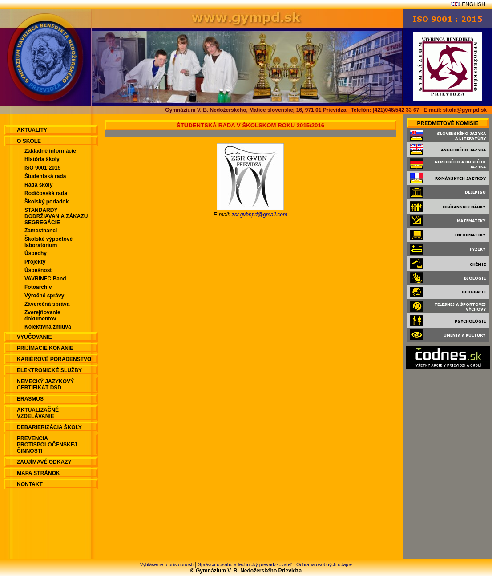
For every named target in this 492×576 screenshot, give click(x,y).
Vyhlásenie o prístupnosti (167, 564)
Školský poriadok (46, 202)
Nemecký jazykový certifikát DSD (45, 384)
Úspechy (35, 253)
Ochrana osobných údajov (324, 564)
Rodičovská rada (45, 193)
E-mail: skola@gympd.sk (455, 110)
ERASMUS (30, 399)
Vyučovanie (34, 337)
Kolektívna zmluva (47, 327)
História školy (42, 159)
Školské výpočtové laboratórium (48, 242)
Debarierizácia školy (49, 427)
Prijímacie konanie (45, 348)
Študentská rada (45, 176)
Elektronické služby (49, 370)
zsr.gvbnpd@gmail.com (259, 214)
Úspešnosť (38, 270)
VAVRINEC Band (45, 279)
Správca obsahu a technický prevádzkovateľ (245, 564)
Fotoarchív (38, 287)
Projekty (34, 262)
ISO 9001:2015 (42, 168)
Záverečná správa (46, 304)
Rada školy (38, 185)
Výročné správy (44, 295)
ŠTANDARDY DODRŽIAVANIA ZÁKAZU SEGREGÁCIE (56, 216)
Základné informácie (50, 151)
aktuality (32, 130)
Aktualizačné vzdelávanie (38, 413)
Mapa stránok (38, 473)
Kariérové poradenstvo (54, 359)
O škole (29, 141)
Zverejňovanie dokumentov (42, 315)
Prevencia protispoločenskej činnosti (47, 444)
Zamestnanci (40, 230)
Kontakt (30, 484)
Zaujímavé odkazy (44, 462)
